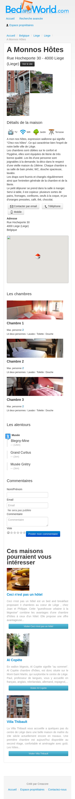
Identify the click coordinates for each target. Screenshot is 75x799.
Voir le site (27, 64)
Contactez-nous (57, 789)
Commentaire (15, 514)
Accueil (10, 18)
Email (10, 499)
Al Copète (14, 660)
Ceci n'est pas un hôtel (24, 594)
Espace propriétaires (19, 25)
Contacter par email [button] (23, 206)
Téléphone (52, 206)
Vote (9, 528)
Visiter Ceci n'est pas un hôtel (38, 626)
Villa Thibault (17, 722)
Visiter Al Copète (38, 688)
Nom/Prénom (14, 489)
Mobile (16, 212)
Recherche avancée (31, 18)
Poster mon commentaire (43, 533)
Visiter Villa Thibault (38, 753)
